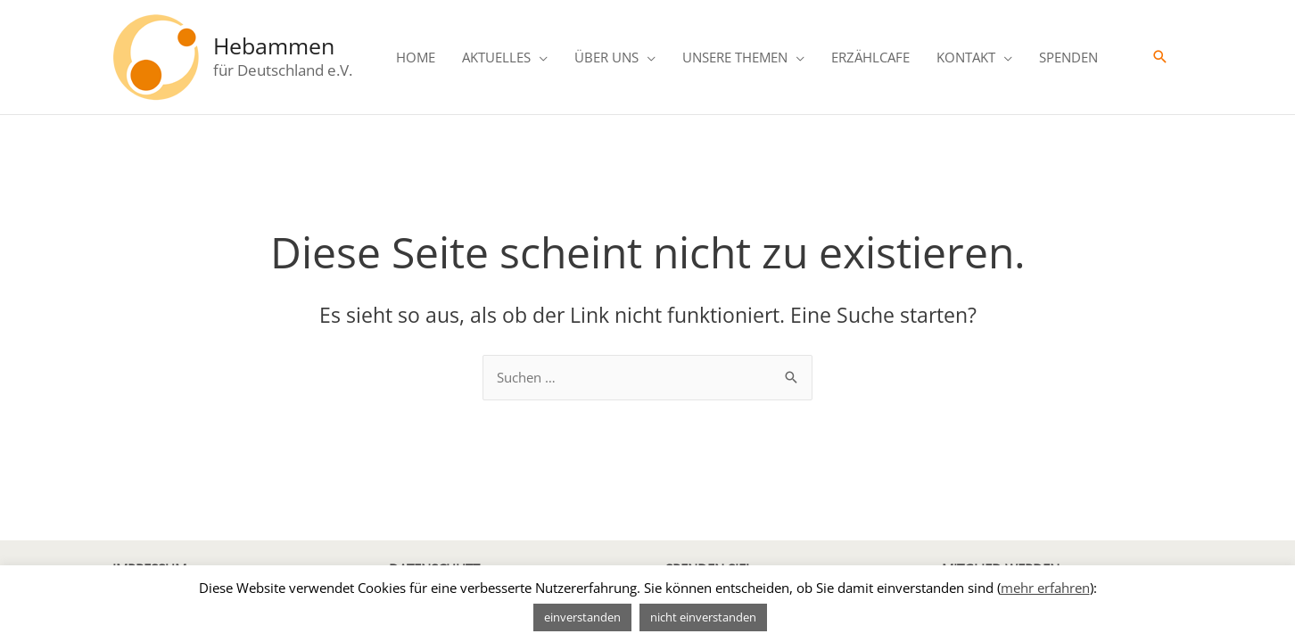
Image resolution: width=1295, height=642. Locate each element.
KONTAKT (965, 57)
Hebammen (273, 45)
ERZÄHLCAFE (870, 57)
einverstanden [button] (582, 617)
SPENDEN (1068, 57)
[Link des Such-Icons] (1160, 57)
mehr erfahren (1045, 588)
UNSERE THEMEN (735, 57)
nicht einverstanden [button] (703, 617)
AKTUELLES (496, 57)
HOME (415, 57)
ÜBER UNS (606, 57)
